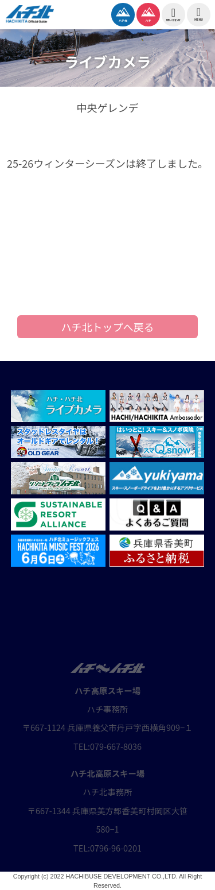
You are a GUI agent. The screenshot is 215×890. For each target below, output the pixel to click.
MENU (198, 13)
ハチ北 (123, 13)
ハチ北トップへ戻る (107, 326)
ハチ (148, 13)
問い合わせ (173, 14)
